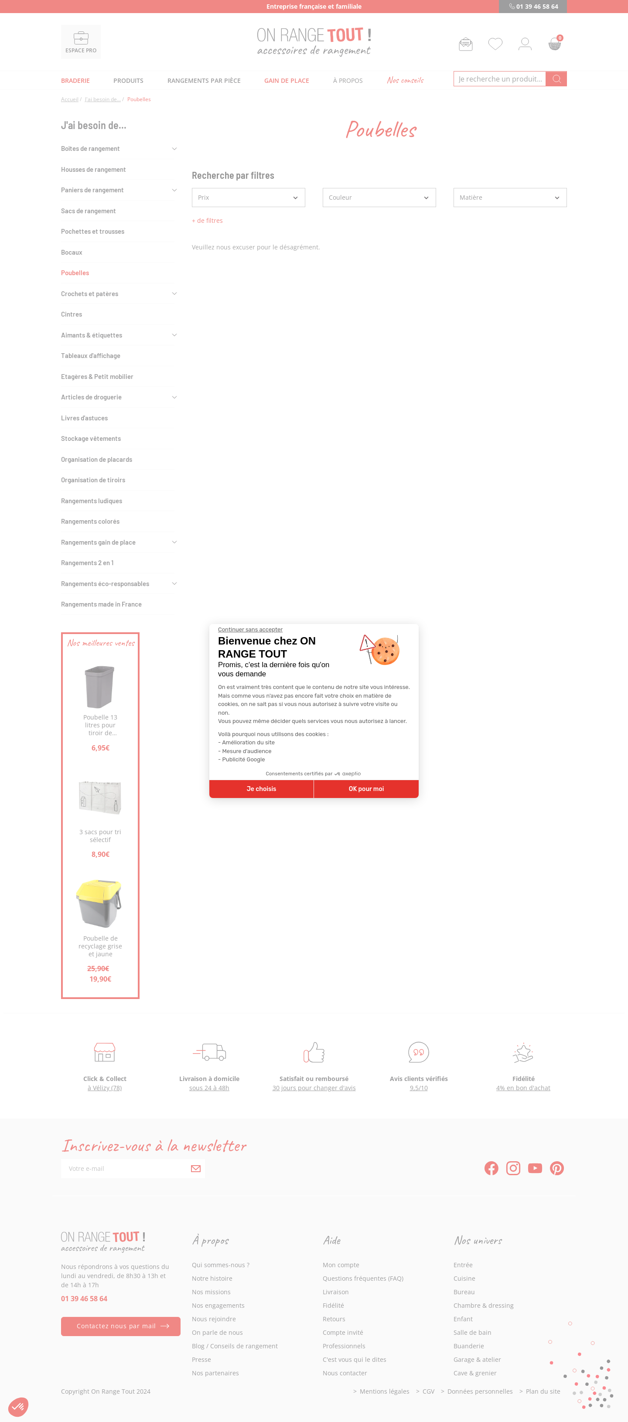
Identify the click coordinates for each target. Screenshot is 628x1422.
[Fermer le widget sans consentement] (250, 629)
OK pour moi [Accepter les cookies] (366, 789)
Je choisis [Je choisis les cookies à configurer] (261, 789)
